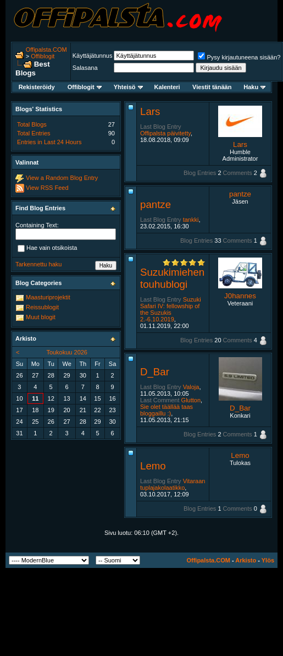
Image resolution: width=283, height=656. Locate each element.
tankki (191, 219)
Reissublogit (42, 307)
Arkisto (245, 560)
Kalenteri (167, 87)
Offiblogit (42, 56)
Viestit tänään (211, 87)
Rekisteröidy (37, 87)
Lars (150, 111)
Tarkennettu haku (38, 264)
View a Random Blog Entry (62, 177)
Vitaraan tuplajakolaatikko (172, 484)
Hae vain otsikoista (47, 248)
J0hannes (240, 296)
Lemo (153, 466)
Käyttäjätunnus (93, 55)
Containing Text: (37, 225)
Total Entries (34, 133)
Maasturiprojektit (48, 297)
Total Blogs (32, 124)
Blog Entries (200, 173)
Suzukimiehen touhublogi (172, 278)
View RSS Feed (47, 187)
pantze (155, 204)
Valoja (191, 387)
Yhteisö (128, 87)
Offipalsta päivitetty (165, 133)
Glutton (191, 400)
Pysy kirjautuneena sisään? (239, 57)
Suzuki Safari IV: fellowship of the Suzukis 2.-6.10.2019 (170, 309)
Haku (254, 87)
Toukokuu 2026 (66, 352)
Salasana (85, 67)
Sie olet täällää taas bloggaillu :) (166, 410)
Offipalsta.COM (46, 49)
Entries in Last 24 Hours (49, 142)
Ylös (268, 560)
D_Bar (154, 372)
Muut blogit (41, 317)
